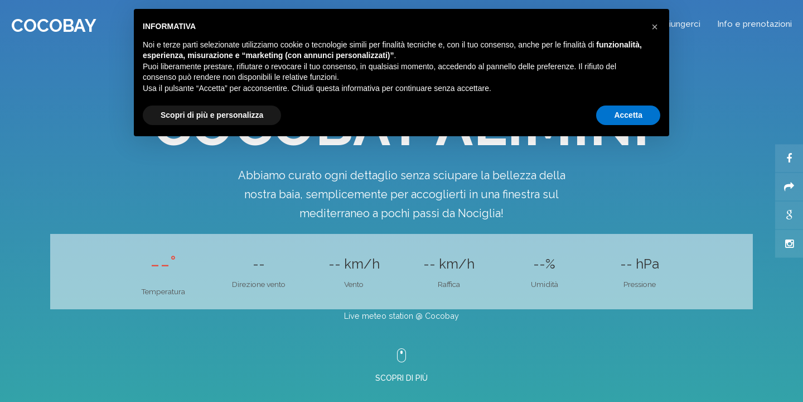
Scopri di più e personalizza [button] (212, 115)
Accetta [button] (628, 115)
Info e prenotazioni (754, 24)
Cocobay (53, 25)
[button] (655, 27)
